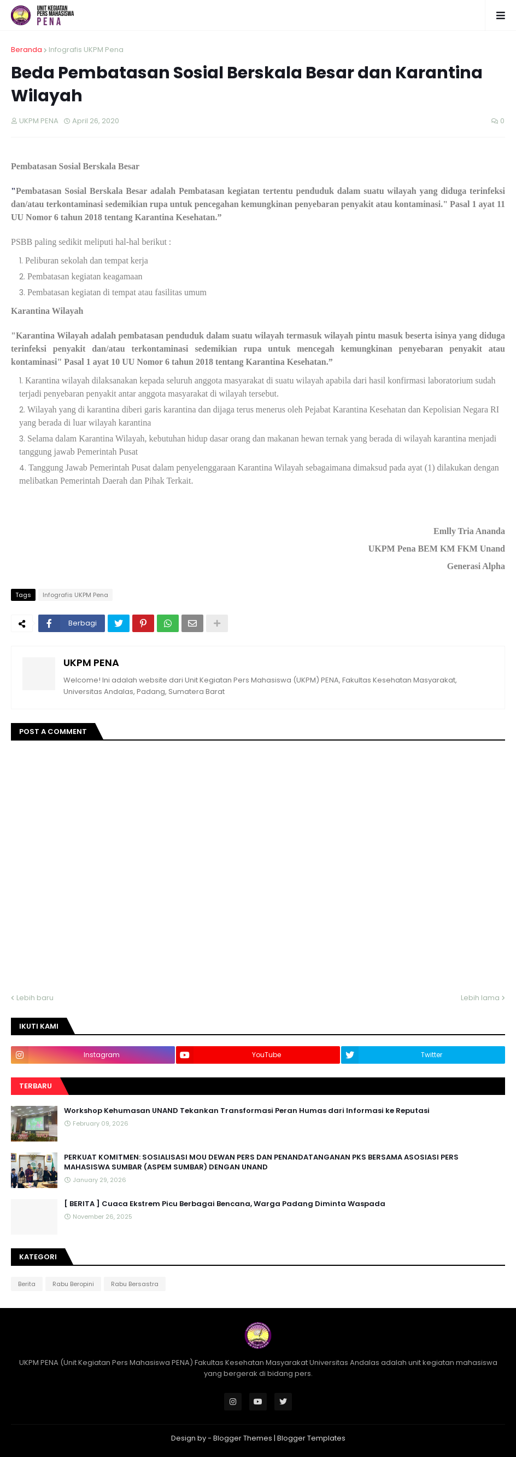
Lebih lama (480, 998)
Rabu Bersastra (135, 1284)
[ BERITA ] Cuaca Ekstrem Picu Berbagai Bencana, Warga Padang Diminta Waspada (224, 1204)
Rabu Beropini (73, 1284)
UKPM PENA (91, 662)
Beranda (26, 49)
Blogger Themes (242, 1438)
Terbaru (35, 1086)
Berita (27, 1284)
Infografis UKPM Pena (86, 49)
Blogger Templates (311, 1438)
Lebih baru (35, 998)
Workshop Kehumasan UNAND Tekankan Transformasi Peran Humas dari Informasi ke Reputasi (247, 1111)
